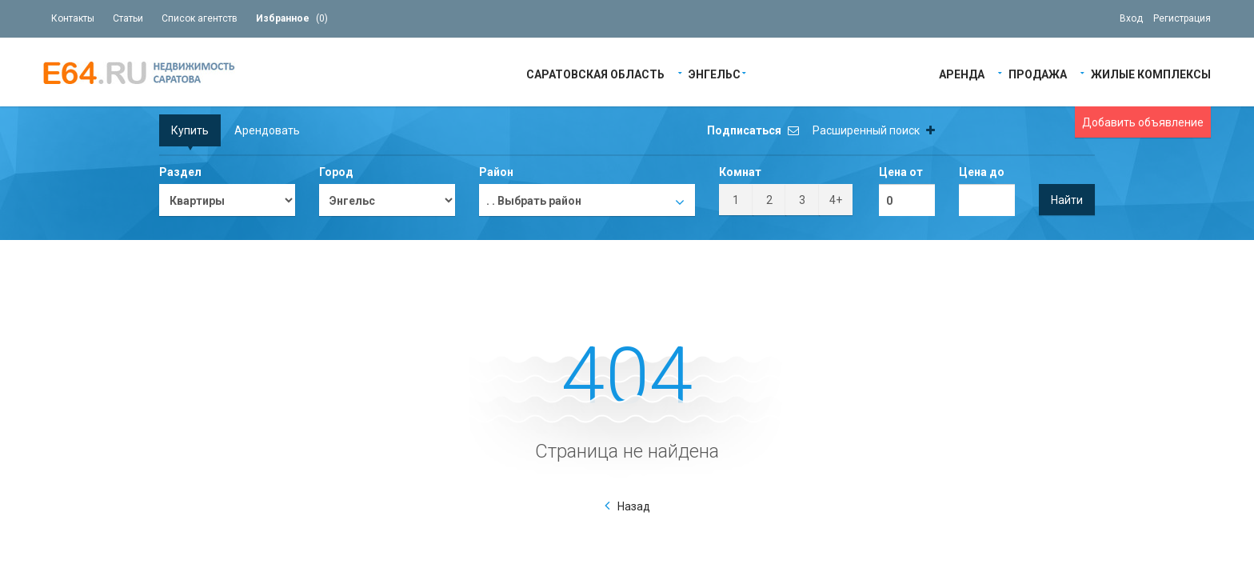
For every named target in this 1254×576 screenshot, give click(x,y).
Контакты (72, 18)
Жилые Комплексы (1151, 73)
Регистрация (1182, 18)
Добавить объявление (1143, 122)
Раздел (180, 172)
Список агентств (200, 18)
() (292, 18)
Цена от (901, 172)
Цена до (981, 172)
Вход (1131, 18)
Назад (633, 506)
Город (336, 172)
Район (496, 172)
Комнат (740, 172)
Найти (1067, 200)
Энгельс (715, 73)
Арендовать (267, 130)
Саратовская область (595, 73)
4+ (835, 200)
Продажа (1037, 73)
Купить (190, 130)
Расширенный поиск (874, 130)
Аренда (961, 73)
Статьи (128, 18)
